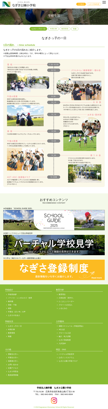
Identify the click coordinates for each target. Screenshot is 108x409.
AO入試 (62, 330)
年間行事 (53, 29)
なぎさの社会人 (14, 315)
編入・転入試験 (65, 336)
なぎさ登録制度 (93, 4)
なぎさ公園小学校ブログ (68, 361)
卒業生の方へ (13, 358)
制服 (74, 29)
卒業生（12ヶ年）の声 (16, 312)
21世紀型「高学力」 (66, 298)
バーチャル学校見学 (66, 354)
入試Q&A (62, 343)
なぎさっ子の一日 (38, 29)
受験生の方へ (13, 354)
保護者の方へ (13, 361)
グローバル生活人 (65, 305)
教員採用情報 (13, 375)
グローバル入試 (65, 333)
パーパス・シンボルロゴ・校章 (20, 298)
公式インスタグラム (66, 358)
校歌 (9, 308)
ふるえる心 (63, 308)
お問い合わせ (13, 365)
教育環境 (64, 29)
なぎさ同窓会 (13, 371)
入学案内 (81, 4)
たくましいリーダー (66, 301)
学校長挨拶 (12, 294)
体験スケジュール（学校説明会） (71, 326)
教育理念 (62, 294)
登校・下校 (12, 305)
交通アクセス (13, 368)
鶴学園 (10, 301)
